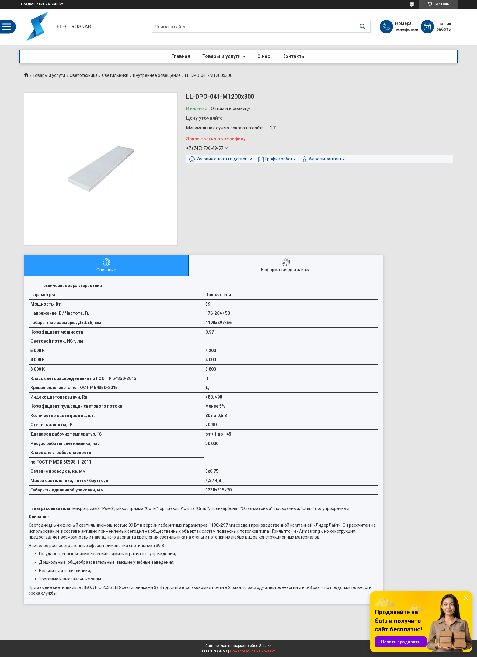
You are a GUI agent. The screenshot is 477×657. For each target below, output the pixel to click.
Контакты (293, 56)
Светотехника (84, 75)
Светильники (115, 75)
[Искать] (362, 26)
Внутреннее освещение (157, 75)
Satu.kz (265, 646)
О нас (263, 56)
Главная (181, 56)
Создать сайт (32, 4)
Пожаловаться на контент (252, 651)
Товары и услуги (221, 56)
